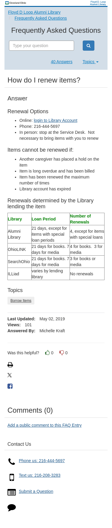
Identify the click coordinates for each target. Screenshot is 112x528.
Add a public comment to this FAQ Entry (44, 425)
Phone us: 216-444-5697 (42, 460)
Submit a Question (36, 491)
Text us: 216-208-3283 (39, 475)
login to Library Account (55, 120)
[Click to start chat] (11, 508)
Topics (90, 61)
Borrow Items (20, 301)
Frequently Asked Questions (41, 18)
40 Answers (61, 61)
